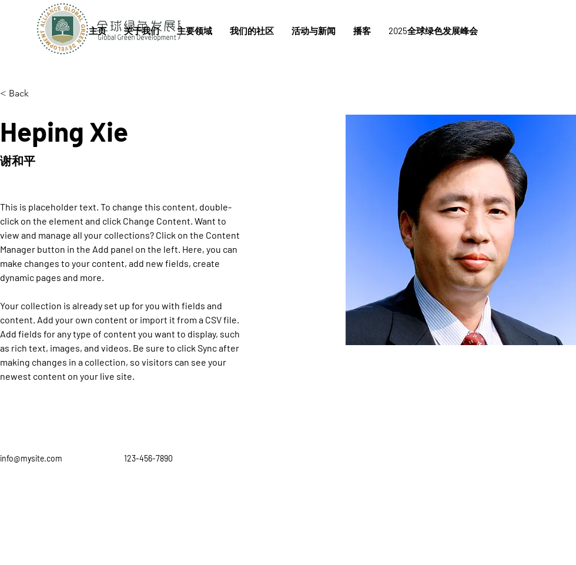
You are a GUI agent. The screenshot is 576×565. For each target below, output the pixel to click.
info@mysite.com (31, 458)
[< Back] (23, 93)
